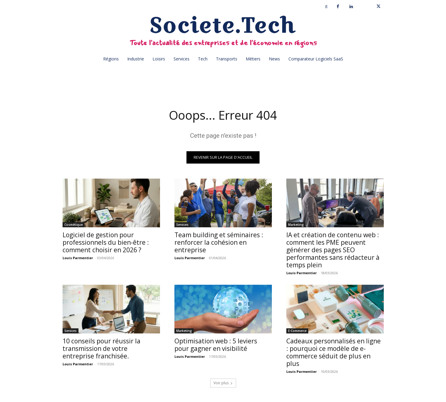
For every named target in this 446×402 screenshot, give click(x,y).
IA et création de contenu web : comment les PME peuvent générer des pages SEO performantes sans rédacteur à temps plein (333, 250)
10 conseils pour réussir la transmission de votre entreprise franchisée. (101, 348)
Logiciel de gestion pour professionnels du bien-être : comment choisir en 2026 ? (106, 242)
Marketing (296, 224)
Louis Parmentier (78, 258)
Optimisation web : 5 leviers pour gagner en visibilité (215, 345)
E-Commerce (297, 331)
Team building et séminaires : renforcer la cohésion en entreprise (218, 242)
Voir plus (223, 382)
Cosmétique (73, 224)
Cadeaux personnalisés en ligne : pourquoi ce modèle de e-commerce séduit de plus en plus (333, 352)
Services (182, 224)
